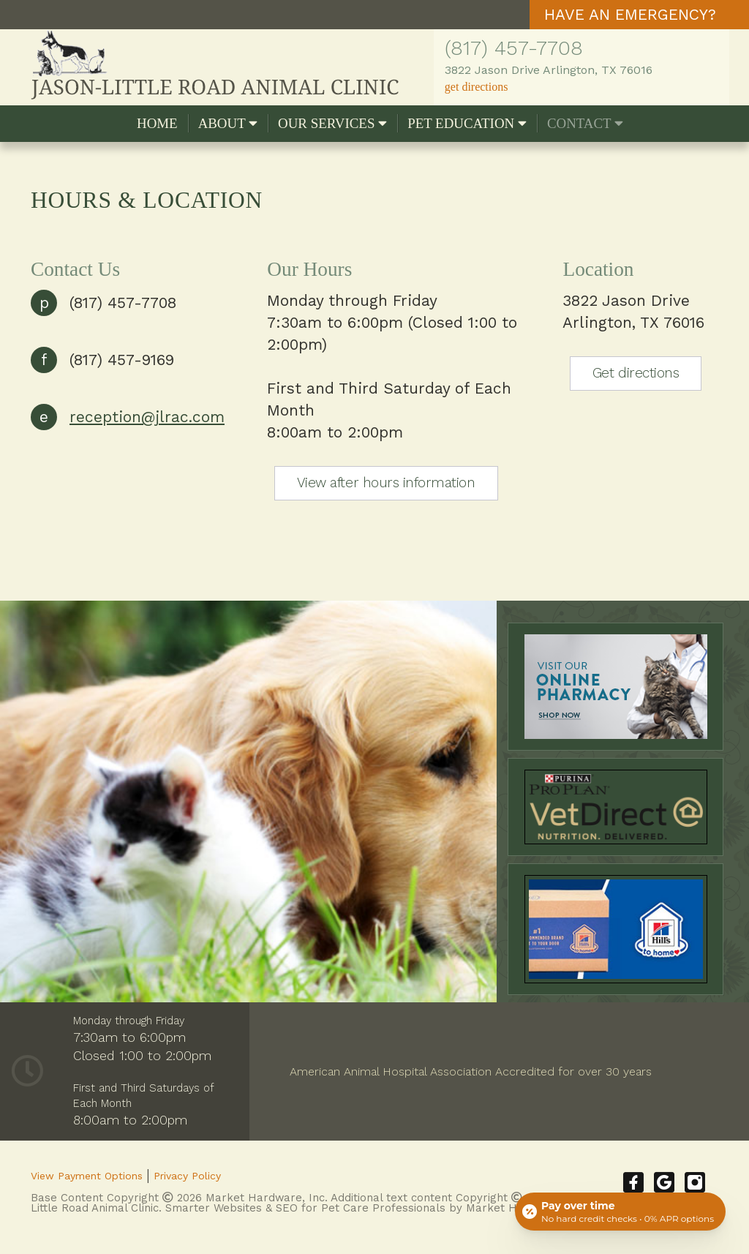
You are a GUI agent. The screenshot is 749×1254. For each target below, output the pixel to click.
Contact (585, 123)
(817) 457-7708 (514, 48)
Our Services (332, 123)
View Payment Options (87, 1176)
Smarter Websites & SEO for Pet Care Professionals (305, 1207)
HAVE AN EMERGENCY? (630, 14)
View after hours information (386, 482)
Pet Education (467, 123)
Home (157, 123)
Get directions (635, 372)
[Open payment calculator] (620, 1212)
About (227, 123)
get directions (476, 86)
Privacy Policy (187, 1176)
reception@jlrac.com (147, 417)
